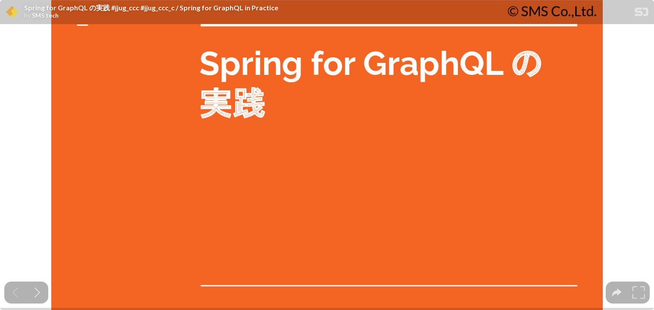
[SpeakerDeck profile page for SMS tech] (12, 12)
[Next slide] (37, 292)
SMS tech (45, 15)
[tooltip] (616, 292)
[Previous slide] (15, 292)
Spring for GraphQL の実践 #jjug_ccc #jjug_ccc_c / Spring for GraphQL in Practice (151, 7)
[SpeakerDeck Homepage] (641, 13)
